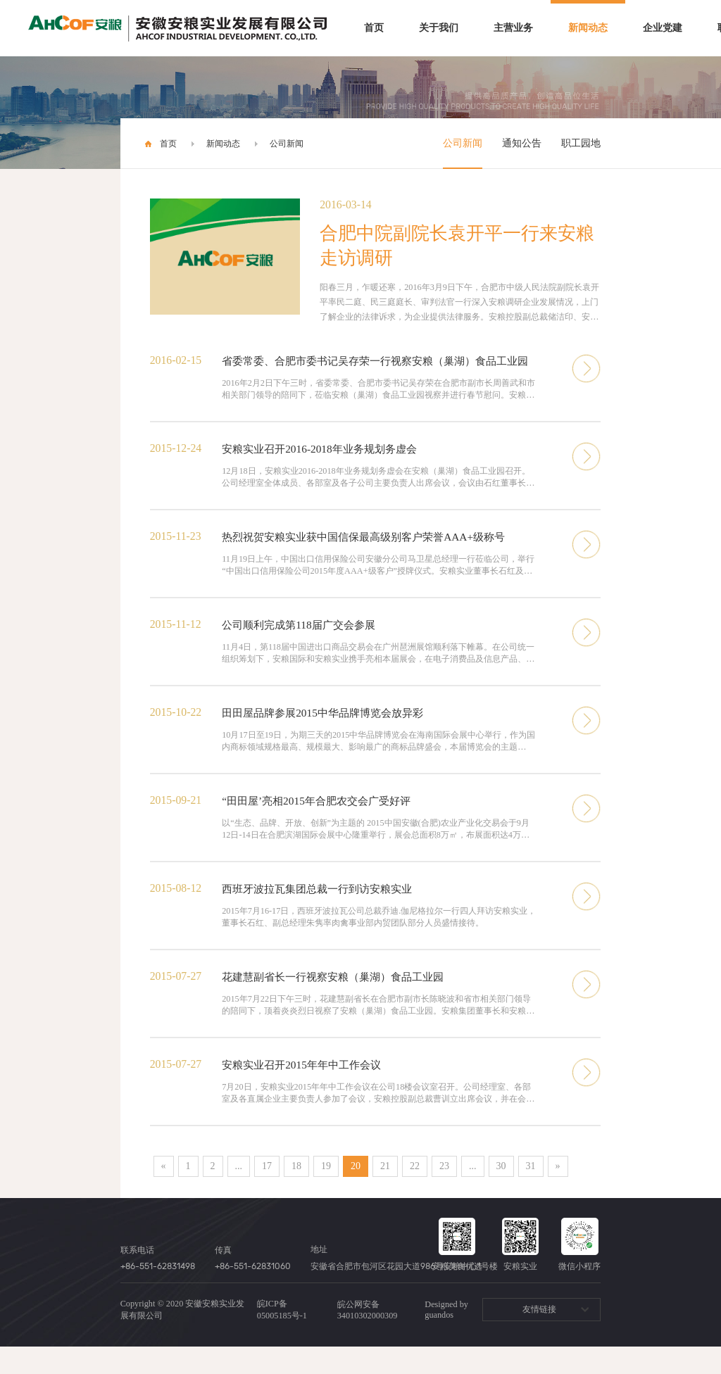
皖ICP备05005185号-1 (282, 1337)
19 (326, 1193)
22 (415, 1193)
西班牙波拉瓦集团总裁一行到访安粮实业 (323, 912)
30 (501, 1193)
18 (296, 1193)
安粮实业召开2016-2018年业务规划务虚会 (324, 465)
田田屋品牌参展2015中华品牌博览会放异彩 (329, 733)
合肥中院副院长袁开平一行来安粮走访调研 (457, 245)
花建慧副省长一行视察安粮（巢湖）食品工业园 (340, 1001)
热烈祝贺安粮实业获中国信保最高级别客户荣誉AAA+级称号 (372, 554)
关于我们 (438, 28)
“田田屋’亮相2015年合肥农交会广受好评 (322, 822)
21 (385, 1193)
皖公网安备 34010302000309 (367, 1337)
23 (444, 1193)
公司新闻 (286, 144)
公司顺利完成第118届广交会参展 (303, 644)
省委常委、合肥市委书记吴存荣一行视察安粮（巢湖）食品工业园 (379, 368)
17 (267, 1193)
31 (531, 1193)
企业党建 (662, 28)
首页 (374, 28)
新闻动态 (588, 28)
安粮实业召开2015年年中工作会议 (306, 1091)
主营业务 (513, 28)
